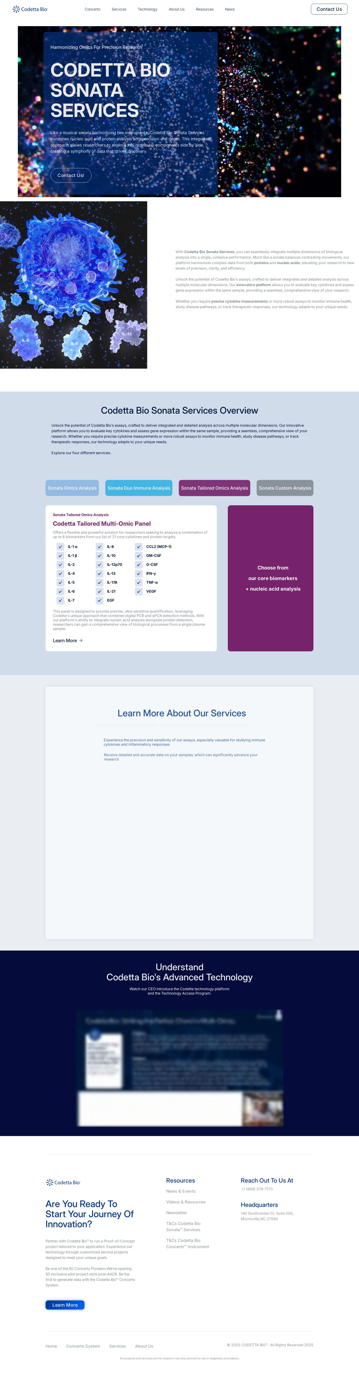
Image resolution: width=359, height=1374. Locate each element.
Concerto (92, 9)
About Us (144, 1346)
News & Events (181, 1191)
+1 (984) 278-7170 (257, 1189)
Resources (205, 9)
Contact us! (61, 175)
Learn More (68, 641)
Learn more (65, 1305)
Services (119, 9)
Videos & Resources (186, 1202)
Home (51, 1346)
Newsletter (176, 1212)
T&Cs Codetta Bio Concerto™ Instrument (187, 1243)
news (230, 9)
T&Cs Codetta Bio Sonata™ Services (183, 1226)
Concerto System (83, 1346)
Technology (148, 9)
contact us (329, 9)
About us (177, 9)
